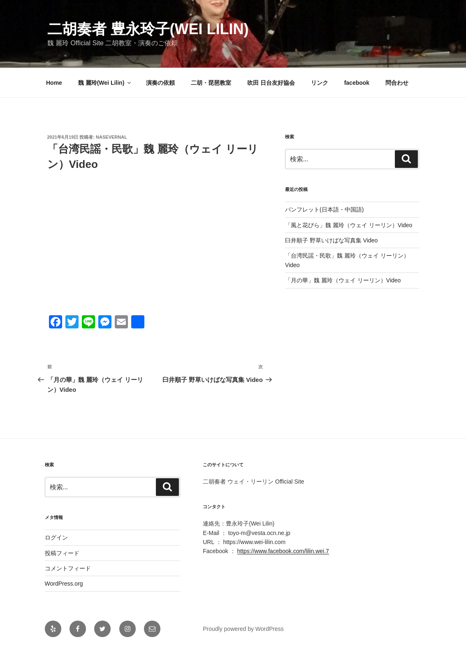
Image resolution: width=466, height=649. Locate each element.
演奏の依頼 (160, 82)
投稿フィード (62, 553)
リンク (319, 82)
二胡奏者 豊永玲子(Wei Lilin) (148, 29)
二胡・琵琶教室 (211, 82)
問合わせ (396, 82)
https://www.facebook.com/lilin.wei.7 (283, 551)
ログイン (56, 537)
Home (54, 82)
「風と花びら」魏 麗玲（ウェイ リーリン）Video (348, 225)
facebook (356, 82)
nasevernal (111, 137)
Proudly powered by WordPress (243, 629)
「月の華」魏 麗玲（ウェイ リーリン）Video (343, 280)
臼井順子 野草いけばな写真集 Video (331, 240)
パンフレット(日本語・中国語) (324, 209)
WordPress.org (64, 583)
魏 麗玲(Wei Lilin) (105, 82)
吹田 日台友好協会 (271, 82)
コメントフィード (68, 568)
